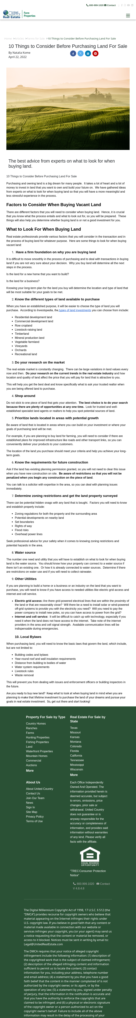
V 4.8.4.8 (78, 888)
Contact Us (33, 793)
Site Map (31, 811)
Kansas (75, 737)
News (29, 802)
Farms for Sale (36, 38)
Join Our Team (35, 798)
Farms (30, 732)
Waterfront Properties (39, 751)
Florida (74, 750)
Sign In (30, 807)
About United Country (39, 788)
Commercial (33, 760)
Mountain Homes (36, 755)
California (76, 755)
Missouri (75, 732)
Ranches (31, 728)
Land (29, 746)
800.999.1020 (83, 883)
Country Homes (36, 723)
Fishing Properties (37, 742)
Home (8, 38)
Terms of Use (34, 821)
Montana (75, 741)
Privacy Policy (35, 816)
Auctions (31, 765)
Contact (110, 5)
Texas (74, 727)
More (30, 770)
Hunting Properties (38, 737)
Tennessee (77, 760)
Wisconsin (76, 769)
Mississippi (77, 764)
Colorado (76, 746)
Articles (19, 38)
